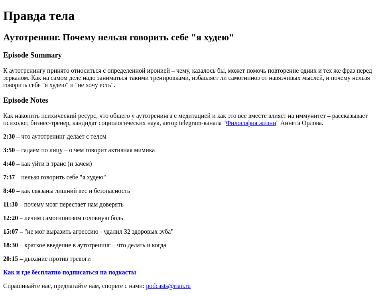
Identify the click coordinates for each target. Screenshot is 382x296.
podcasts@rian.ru (168, 285)
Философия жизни (251, 122)
